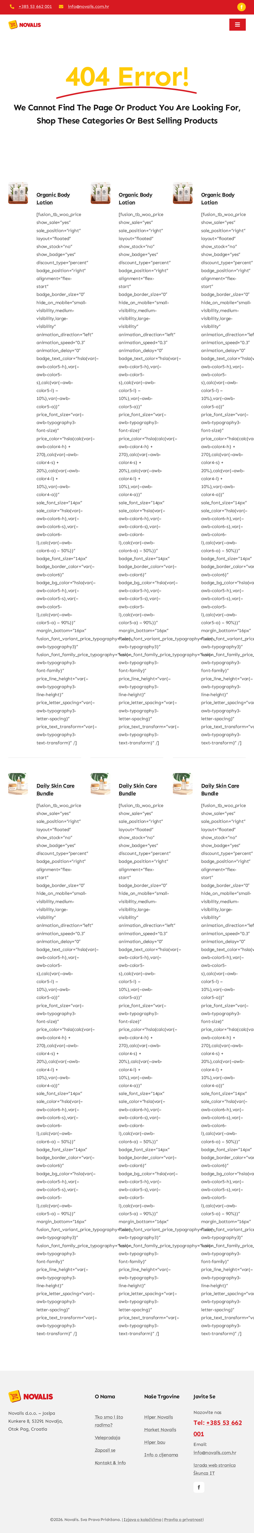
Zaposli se (105, 1450)
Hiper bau (154, 1442)
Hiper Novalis (158, 1417)
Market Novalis (160, 1429)
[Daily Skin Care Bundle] (18, 777)
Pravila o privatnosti (184, 1519)
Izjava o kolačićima (142, 1519)
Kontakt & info (110, 1462)
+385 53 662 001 (35, 6)
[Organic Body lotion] (18, 186)
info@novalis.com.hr (88, 6)
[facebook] (241, 7)
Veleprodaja (107, 1437)
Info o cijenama (161, 1454)
